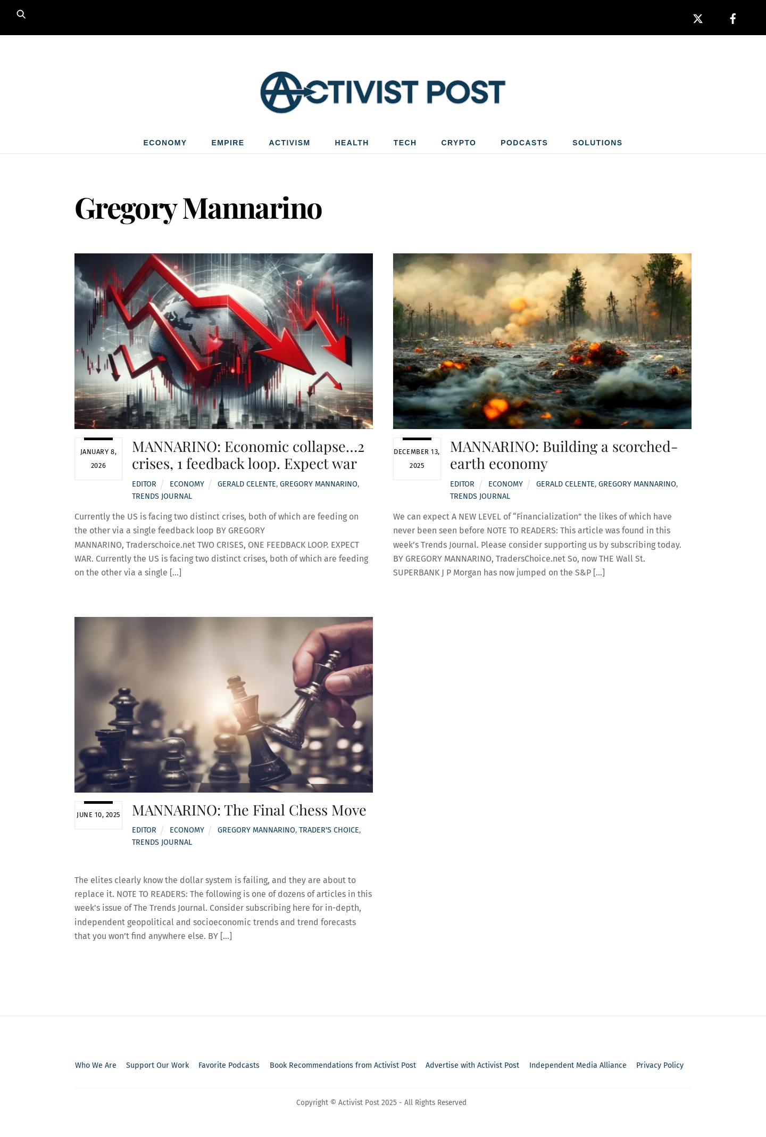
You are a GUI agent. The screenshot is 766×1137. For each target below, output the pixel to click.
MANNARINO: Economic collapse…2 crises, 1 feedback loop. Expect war (248, 457)
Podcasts (524, 145)
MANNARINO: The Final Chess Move (249, 811)
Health (352, 145)
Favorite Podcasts (229, 1068)
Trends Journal (162, 498)
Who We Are (95, 1068)
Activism (290, 145)
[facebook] (733, 17)
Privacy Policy (660, 1068)
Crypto (458, 145)
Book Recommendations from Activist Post (343, 1068)
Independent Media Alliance (578, 1068)
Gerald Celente (247, 486)
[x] (698, 17)
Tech (405, 145)
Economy (165, 145)
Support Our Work (157, 1068)
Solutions (597, 145)
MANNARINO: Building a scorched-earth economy (564, 457)
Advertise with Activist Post (472, 1068)
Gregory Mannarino (318, 486)
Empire (228, 145)
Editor (144, 486)
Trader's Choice (329, 832)
